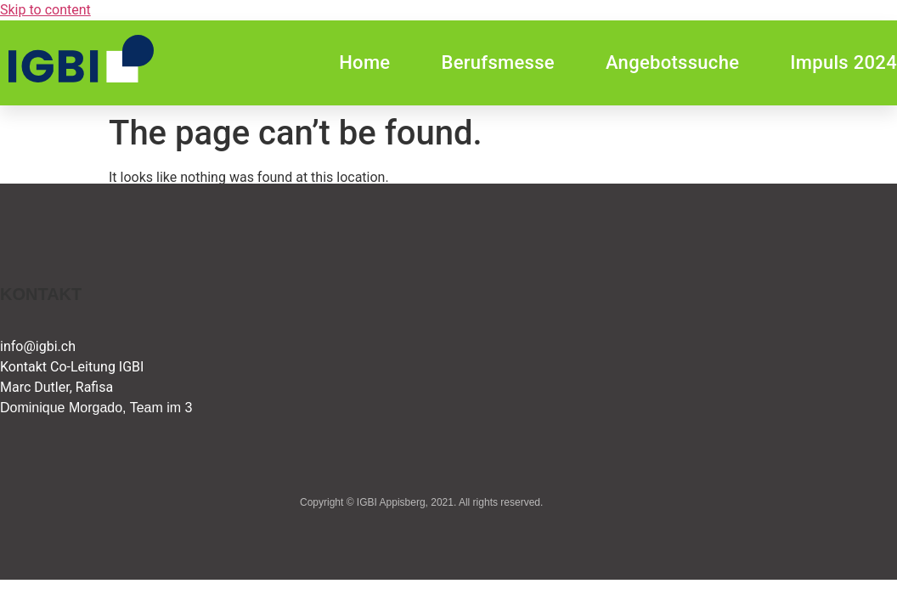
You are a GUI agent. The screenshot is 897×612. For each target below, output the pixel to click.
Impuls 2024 (843, 62)
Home (364, 62)
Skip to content (45, 10)
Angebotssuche (672, 62)
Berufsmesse (497, 62)
